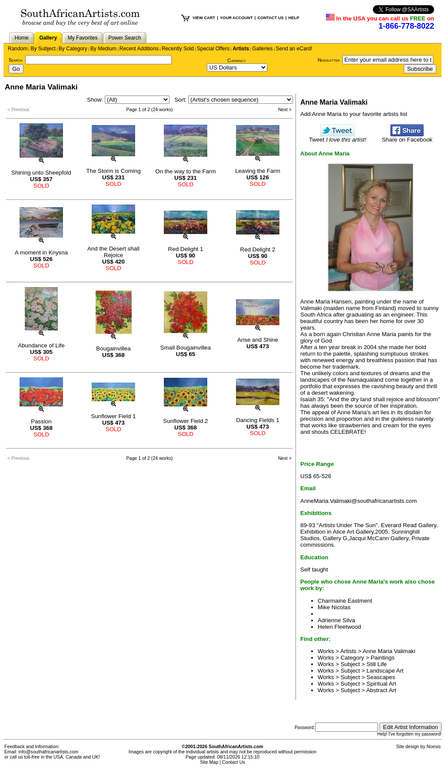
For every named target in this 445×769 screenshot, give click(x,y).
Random (17, 49)
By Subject (42, 49)
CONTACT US (270, 18)
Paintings (383, 657)
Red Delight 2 (258, 249)
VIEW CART (204, 18)
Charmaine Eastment (345, 600)
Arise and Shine (257, 340)
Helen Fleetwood (339, 627)
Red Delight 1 (185, 249)
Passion (41, 421)
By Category (73, 49)
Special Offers (213, 49)
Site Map (209, 762)
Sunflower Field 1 (113, 416)
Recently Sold (178, 49)
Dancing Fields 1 (257, 420)
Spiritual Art (381, 683)
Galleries (262, 49)
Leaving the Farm (257, 171)
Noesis (433, 746)
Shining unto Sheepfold (41, 172)
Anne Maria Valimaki (388, 651)
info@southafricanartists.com (49, 751)
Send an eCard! (294, 49)
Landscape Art (384, 670)
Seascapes (380, 677)
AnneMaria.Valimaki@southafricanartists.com (358, 501)
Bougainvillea (113, 348)
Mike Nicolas (334, 607)
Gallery (48, 38)
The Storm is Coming (113, 171)
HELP (293, 18)
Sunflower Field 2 (185, 421)
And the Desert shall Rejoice (113, 251)
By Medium (103, 49)
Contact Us (233, 762)
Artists (240, 49)
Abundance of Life (41, 345)
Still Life (376, 664)
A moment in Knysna (41, 252)
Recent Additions (139, 49)
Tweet (337, 137)
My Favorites (83, 38)
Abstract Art (381, 690)
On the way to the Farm (185, 171)
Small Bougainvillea (185, 347)
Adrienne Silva (336, 620)
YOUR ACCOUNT (236, 18)
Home (22, 38)
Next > (285, 109)
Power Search (124, 38)
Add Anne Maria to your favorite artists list (353, 114)
